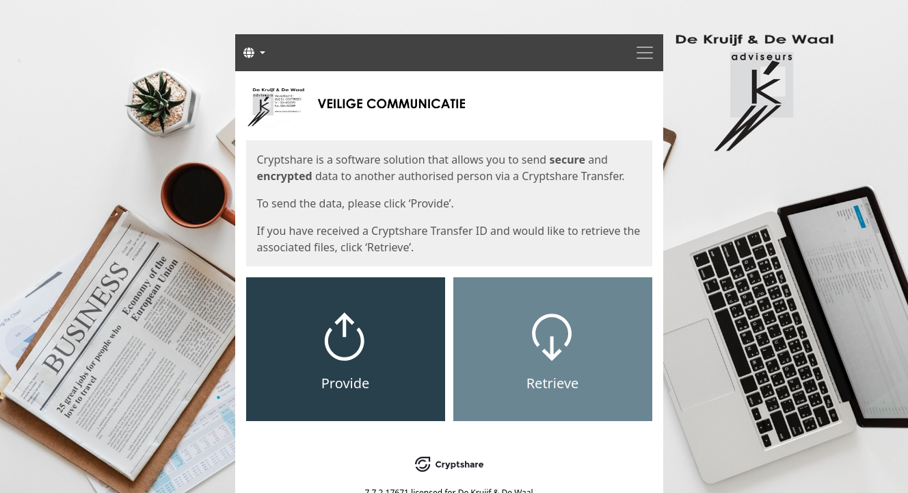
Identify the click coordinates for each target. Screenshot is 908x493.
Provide (345, 383)
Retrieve (552, 383)
